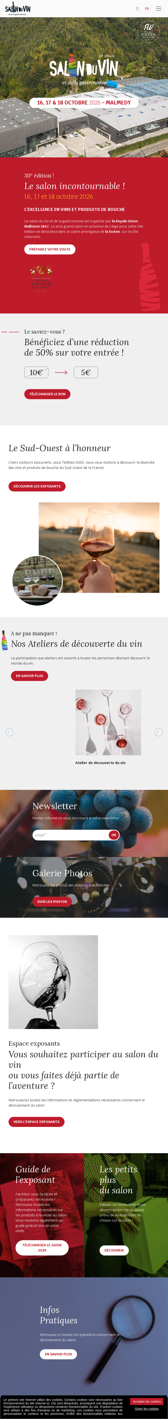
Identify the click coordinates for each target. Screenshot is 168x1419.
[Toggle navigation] (159, 8)
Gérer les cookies (147, 1408)
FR (147, 8)
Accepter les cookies (147, 1401)
